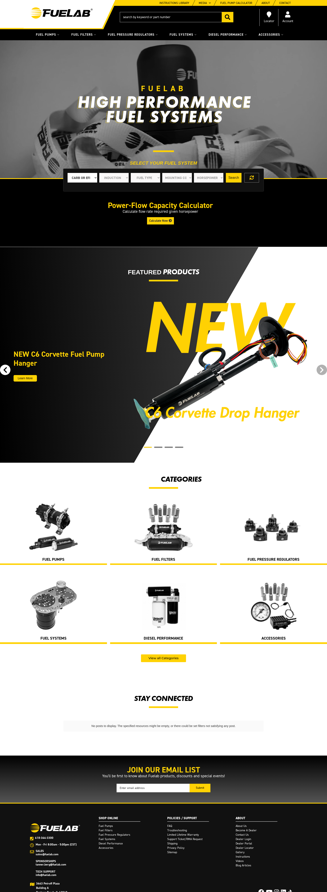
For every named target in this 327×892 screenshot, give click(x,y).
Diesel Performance (163, 638)
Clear (251, 178)
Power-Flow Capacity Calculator (160, 205)
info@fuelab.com (46, 872)
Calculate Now (160, 221)
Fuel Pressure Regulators (273, 559)
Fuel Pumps (53, 559)
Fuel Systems (53, 638)
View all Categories (163, 658)
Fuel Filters (163, 559)
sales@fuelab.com (47, 852)
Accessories (274, 638)
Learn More (25, 378)
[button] (176, 17)
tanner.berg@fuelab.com (51, 862)
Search (233, 177)
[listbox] (82, 178)
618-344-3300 (44, 835)
